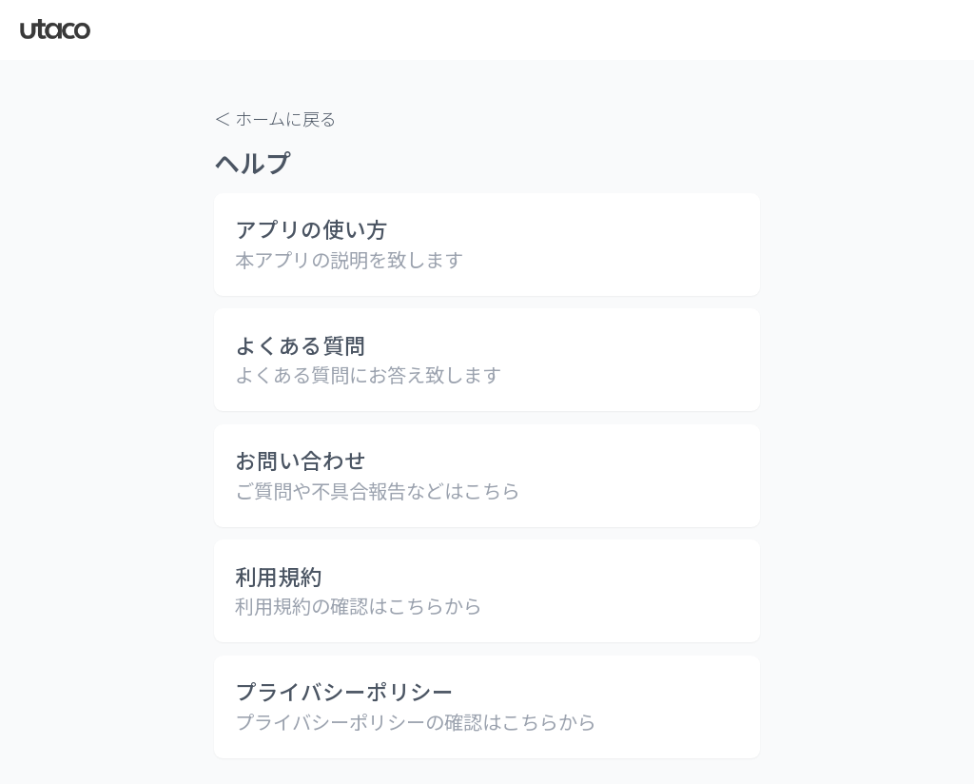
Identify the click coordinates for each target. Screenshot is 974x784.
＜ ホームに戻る (275, 118)
